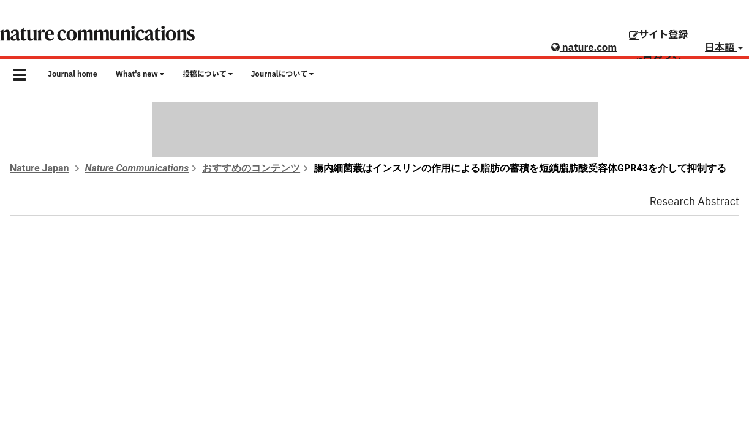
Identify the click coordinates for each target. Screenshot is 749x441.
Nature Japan (39, 168)
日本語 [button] (724, 47)
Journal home (72, 74)
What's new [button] (140, 74)
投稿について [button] (208, 74)
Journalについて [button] (282, 74)
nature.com (584, 47)
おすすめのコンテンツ (251, 168)
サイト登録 (658, 35)
